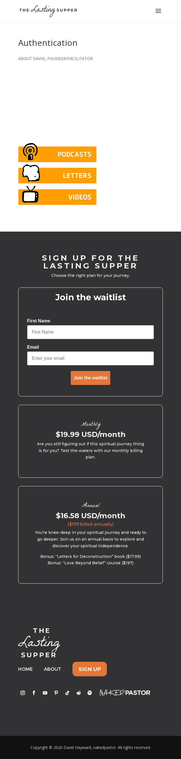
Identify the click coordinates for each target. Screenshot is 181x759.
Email (33, 347)
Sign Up (90, 669)
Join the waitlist (90, 377)
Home (25, 669)
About (52, 669)
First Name (38, 320)
